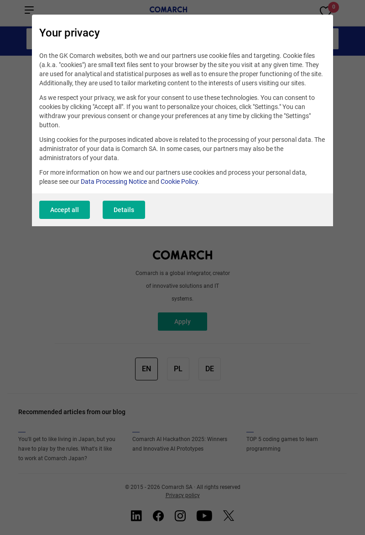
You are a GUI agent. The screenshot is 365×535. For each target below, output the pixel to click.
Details (124, 209)
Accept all (64, 209)
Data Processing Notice (114, 181)
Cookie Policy (179, 181)
